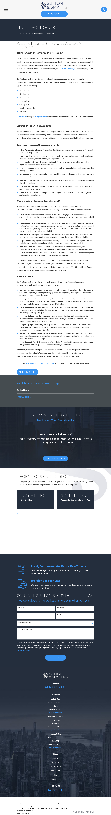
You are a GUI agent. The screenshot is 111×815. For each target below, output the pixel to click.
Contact (55, 779)
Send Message (55, 658)
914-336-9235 (55, 687)
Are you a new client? (24, 622)
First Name (21, 607)
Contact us (22, 116)
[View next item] (57, 451)
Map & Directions (55, 712)
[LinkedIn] (49, 790)
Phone (20, 615)
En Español (54, 14)
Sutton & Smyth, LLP (69, 69)
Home (55, 758)
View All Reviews (55, 458)
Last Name (60, 607)
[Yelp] (55, 790)
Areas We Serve (55, 771)
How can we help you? (25, 629)
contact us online (47, 363)
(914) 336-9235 (41, 116)
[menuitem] (55, 390)
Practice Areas (55, 766)
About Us (55, 762)
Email (59, 615)
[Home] (55, 5)
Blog (55, 775)
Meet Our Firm (27, 372)
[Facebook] (61, 790)
